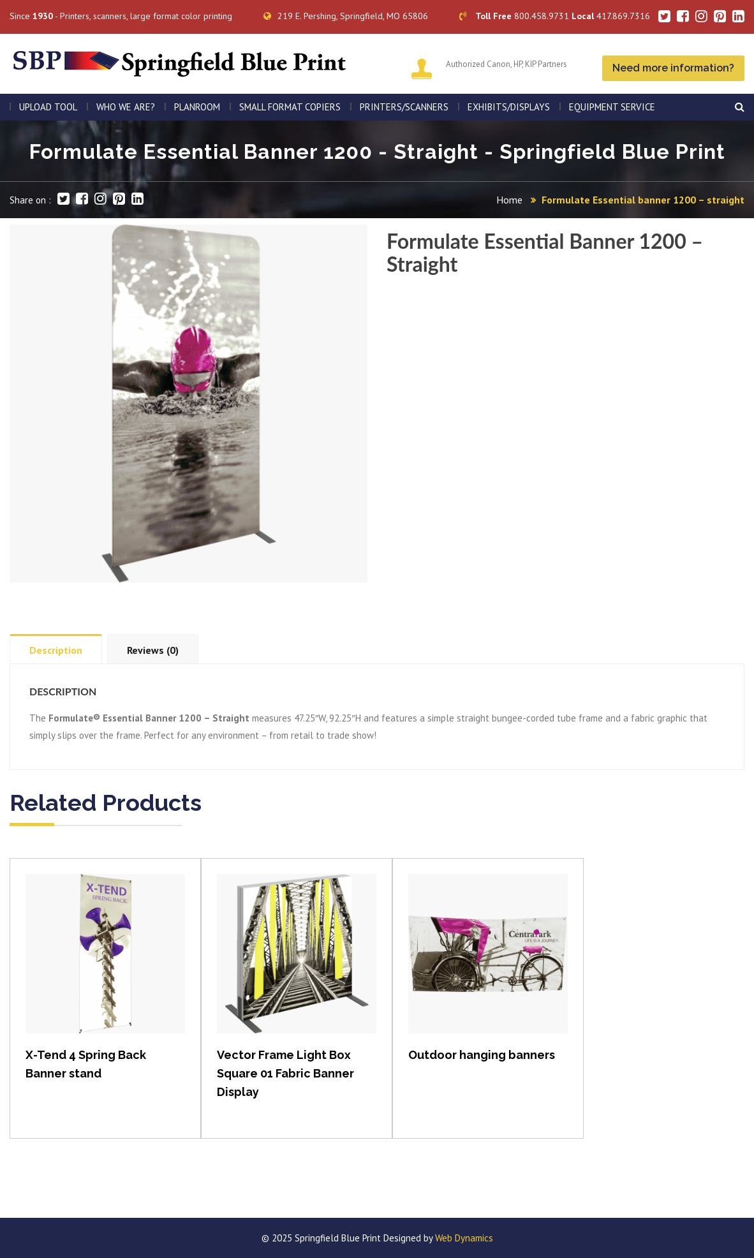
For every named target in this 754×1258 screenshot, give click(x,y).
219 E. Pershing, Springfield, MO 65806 (345, 16)
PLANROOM (197, 107)
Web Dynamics (464, 1238)
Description (55, 650)
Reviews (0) (153, 650)
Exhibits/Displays (509, 107)
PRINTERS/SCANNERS (404, 107)
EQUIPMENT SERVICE (612, 107)
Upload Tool (48, 107)
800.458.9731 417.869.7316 (554, 16)
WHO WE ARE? (125, 107)
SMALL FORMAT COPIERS (290, 107)
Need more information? (673, 68)
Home (509, 199)
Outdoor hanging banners (481, 1055)
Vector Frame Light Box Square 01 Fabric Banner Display (285, 1073)
